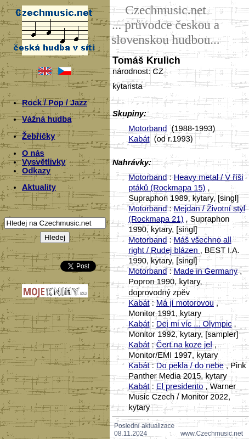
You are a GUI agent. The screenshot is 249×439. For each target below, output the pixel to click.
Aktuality (39, 187)
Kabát (138, 138)
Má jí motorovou (185, 303)
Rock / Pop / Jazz (54, 102)
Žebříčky (38, 136)
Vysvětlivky (43, 161)
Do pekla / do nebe (190, 365)
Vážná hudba (46, 119)
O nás (33, 153)
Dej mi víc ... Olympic (194, 323)
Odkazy (36, 170)
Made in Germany (205, 271)
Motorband (147, 128)
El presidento (179, 386)
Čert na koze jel (184, 344)
